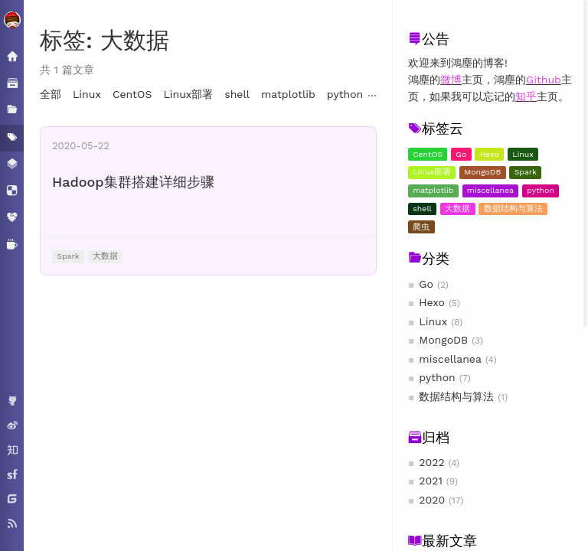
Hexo (489, 154)
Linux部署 (432, 172)
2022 (431, 462)
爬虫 (421, 227)
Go (461, 154)
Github (543, 79)
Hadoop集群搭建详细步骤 (133, 182)
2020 (432, 500)
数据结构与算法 (513, 209)
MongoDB (482, 172)
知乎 (526, 96)
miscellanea (490, 190)
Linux (523, 154)
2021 (431, 480)
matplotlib (433, 190)
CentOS (428, 154)
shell (422, 209)
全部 (50, 94)
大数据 (457, 209)
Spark (525, 172)
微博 (451, 79)
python (540, 190)
